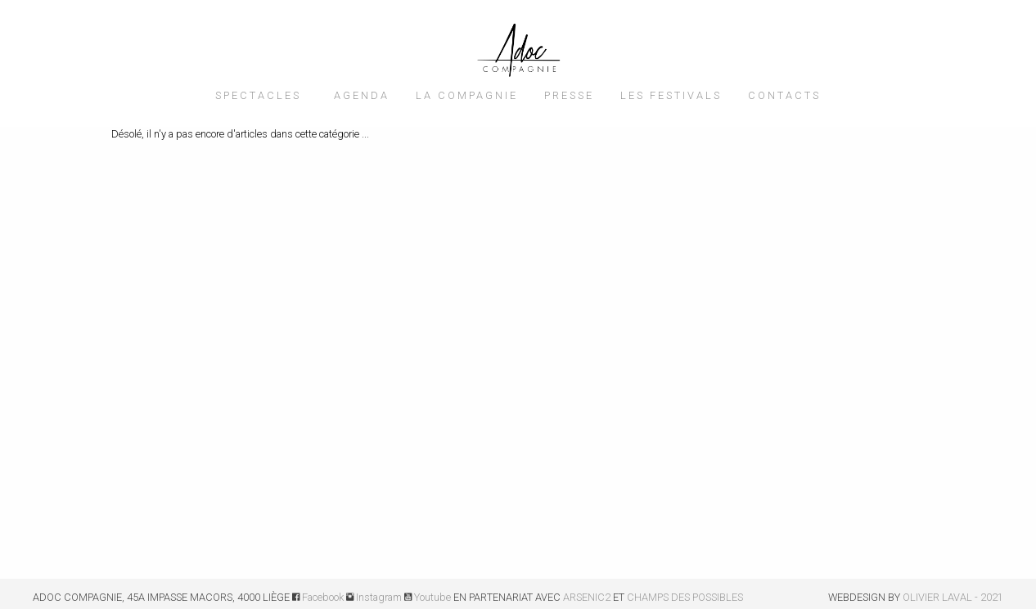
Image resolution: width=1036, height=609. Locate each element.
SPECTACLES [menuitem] (258, 95)
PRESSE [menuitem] (569, 95)
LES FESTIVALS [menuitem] (671, 95)
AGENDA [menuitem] (362, 95)
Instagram (374, 597)
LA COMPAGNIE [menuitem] (467, 95)
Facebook (318, 597)
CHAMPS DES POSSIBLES (685, 597)
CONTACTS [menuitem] (784, 95)
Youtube (427, 597)
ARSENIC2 (586, 597)
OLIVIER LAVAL (937, 597)
